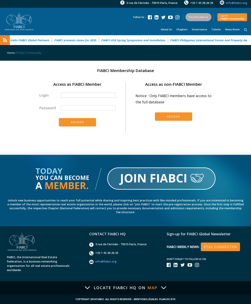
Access (77, 122)
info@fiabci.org (236, 3)
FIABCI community (232, 17)
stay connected (220, 247)
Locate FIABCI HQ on (125, 288)
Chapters (181, 29)
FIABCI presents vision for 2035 (77, 40)
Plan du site (167, 299)
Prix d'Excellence (198, 17)
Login (44, 95)
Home (11, 53)
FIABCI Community (29, 53)
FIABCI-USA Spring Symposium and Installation (136, 40)
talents (216, 29)
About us (166, 29)
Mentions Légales (146, 299)
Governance (199, 29)
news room (232, 29)
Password (47, 108)
